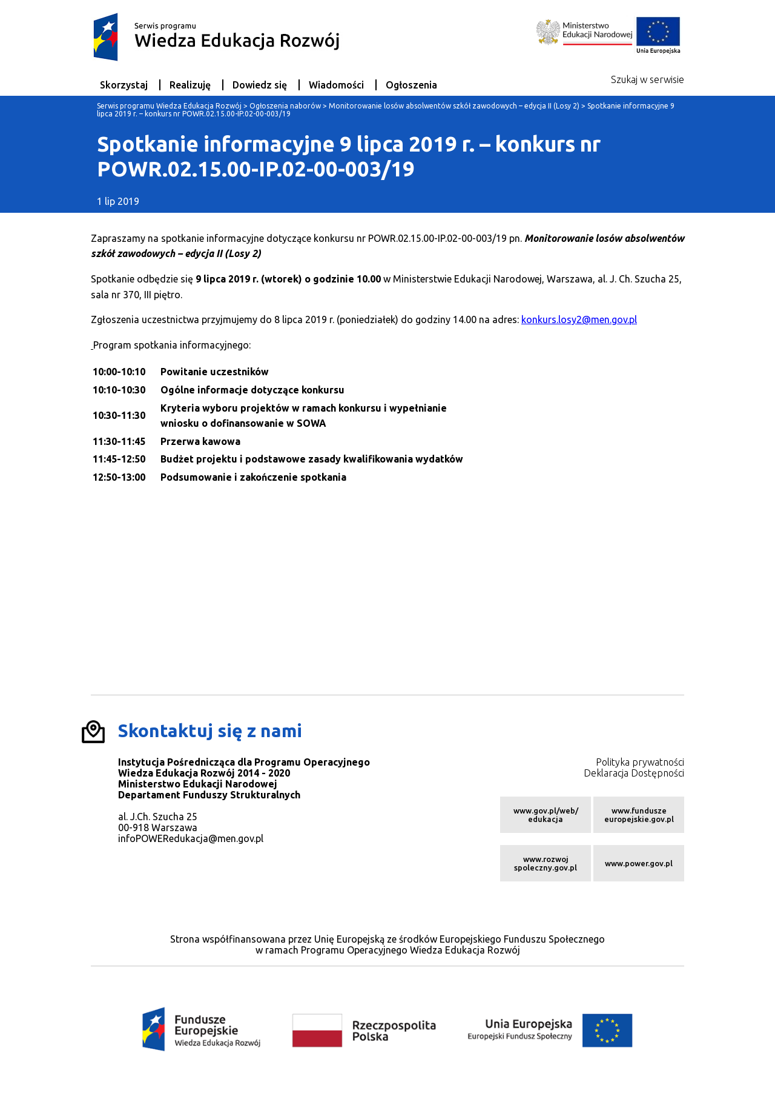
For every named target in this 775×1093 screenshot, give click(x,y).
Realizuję (190, 84)
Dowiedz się (259, 84)
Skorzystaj (124, 84)
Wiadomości (336, 84)
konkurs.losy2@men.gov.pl (579, 319)
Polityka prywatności (640, 762)
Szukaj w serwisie (647, 79)
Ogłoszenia (411, 84)
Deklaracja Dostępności (634, 772)
